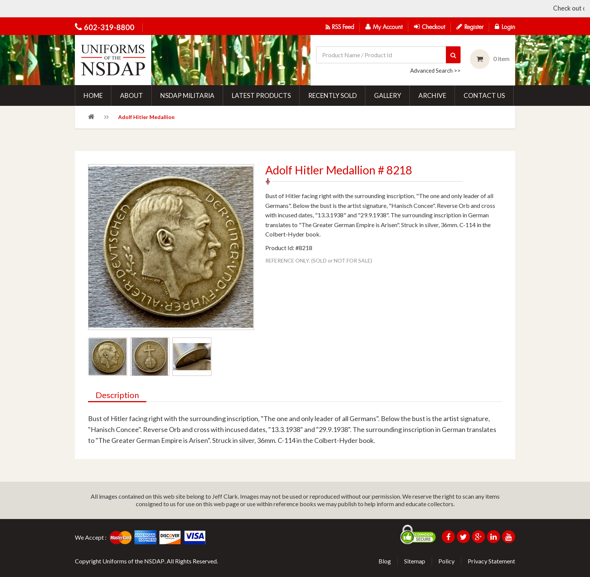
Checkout (429, 27)
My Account (384, 27)
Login (505, 27)
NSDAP (154, 561)
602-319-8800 (109, 27)
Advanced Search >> (435, 70)
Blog (385, 561)
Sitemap (414, 561)
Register (470, 27)
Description (117, 395)
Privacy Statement (491, 561)
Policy (446, 561)
